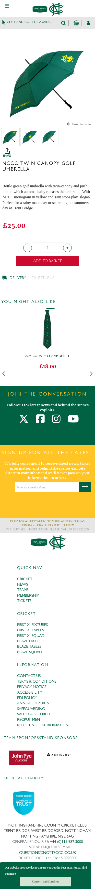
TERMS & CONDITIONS (36, 681)
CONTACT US (29, 675)
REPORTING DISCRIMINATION (43, 725)
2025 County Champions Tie (48, 356)
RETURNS (43, 277)
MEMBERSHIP (28, 595)
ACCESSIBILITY (29, 692)
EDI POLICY (27, 697)
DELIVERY (14, 277)
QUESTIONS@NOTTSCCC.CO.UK (47, 852)
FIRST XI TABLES (30, 630)
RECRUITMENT (29, 719)
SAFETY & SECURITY (33, 714)
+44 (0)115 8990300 (61, 858)
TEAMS (22, 589)
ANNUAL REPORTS (33, 703)
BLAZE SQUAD (29, 652)
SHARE (49, 150)
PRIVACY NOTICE (32, 686)
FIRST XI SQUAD (31, 635)
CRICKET (24, 579)
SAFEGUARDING (31, 708)
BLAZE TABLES (29, 646)
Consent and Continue (45, 881)
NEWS (22, 584)
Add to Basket (47, 260)
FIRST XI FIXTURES (32, 624)
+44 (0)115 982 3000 (66, 841)
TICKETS (24, 600)
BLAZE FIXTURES (31, 641)
